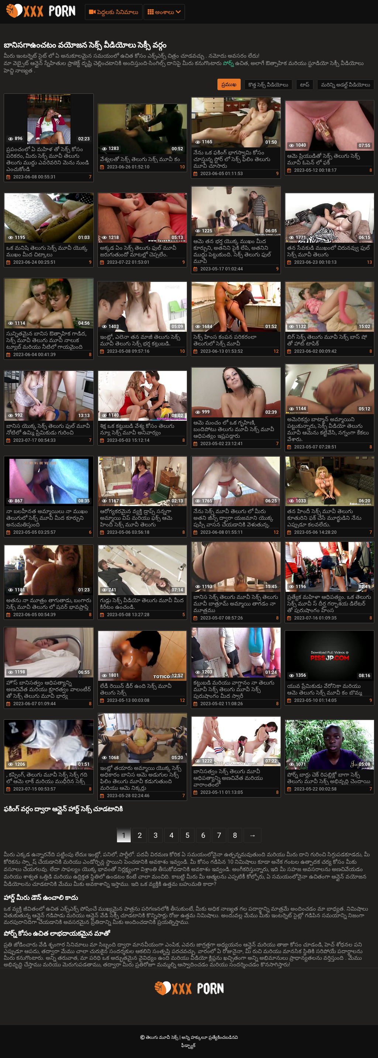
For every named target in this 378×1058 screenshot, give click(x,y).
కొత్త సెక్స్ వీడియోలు (268, 85)
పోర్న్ (229, 63)
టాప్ (304, 85)
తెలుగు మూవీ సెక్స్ (162, 1037)
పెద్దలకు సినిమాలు (113, 12)
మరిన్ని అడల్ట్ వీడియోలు (345, 85)
